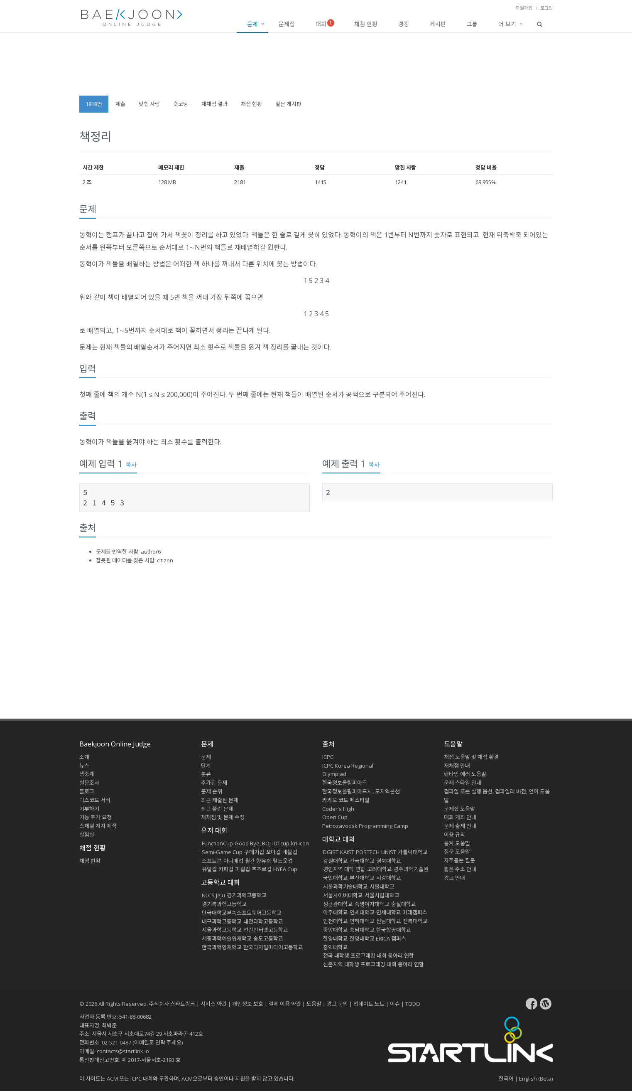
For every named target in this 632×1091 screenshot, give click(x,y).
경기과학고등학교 (247, 895)
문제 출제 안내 (460, 826)
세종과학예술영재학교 (227, 938)
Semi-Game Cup (222, 852)
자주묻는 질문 (459, 860)
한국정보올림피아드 (344, 782)
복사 (131, 464)
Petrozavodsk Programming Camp (365, 826)
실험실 (86, 834)
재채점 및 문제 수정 (223, 817)
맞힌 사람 (149, 104)
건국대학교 (362, 860)
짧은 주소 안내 (460, 869)
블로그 (86, 791)
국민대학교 (335, 878)
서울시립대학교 (382, 895)
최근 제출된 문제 (219, 800)
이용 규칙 (454, 834)
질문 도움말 (457, 851)
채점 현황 (365, 24)
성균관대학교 (338, 904)
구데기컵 (254, 852)
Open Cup (335, 817)
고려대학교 (379, 869)
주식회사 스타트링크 (172, 1003)
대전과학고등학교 (263, 921)
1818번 (94, 104)
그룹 (472, 24)
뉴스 (84, 765)
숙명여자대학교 (372, 904)
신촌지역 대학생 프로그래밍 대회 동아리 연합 (373, 964)
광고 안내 (454, 878)
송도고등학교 (268, 938)
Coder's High (338, 809)
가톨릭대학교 (413, 852)
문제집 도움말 (459, 809)
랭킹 (403, 24)
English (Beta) (536, 1078)
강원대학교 (335, 860)
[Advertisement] (316, 68)
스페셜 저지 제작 (98, 826)
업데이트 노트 (369, 1003)
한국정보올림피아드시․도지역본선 (361, 791)
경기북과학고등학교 (224, 904)
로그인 (546, 8)
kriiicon (300, 843)
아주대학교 (335, 912)
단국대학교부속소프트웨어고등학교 (242, 912)
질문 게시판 (288, 104)
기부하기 (89, 809)
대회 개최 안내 (460, 817)
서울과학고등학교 (222, 929)
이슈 (395, 1003)
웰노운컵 (283, 860)
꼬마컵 (273, 852)
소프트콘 (212, 860)
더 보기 (507, 24)
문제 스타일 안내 (462, 782)
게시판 (438, 24)
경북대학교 (388, 860)
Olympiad (334, 774)
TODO (412, 1003)
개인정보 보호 (247, 1003)
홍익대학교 (335, 947)
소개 (84, 757)
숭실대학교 (403, 904)
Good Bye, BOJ (253, 843)
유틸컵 (209, 869)
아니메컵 (233, 860)
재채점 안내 (457, 765)
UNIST (388, 852)
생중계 (86, 774)
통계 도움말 (457, 843)
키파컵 (225, 869)
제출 (120, 104)
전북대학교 (415, 921)
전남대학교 (388, 921)
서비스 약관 (214, 1003)
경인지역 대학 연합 (344, 869)
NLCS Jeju (213, 895)
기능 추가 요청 (95, 817)
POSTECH (368, 852)
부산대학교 (362, 878)
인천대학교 (335, 921)
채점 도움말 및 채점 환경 (471, 757)
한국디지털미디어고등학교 (273, 947)
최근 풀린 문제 (217, 809)
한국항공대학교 (393, 929)
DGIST (330, 852)
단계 (206, 765)
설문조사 (89, 782)
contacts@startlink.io (123, 1051)
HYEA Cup (285, 869)
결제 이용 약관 (285, 1003)
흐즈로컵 (262, 869)
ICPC (327, 757)
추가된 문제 (214, 782)
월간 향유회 (258, 860)
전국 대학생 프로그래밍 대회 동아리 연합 (368, 955)
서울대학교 (382, 886)
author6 (151, 551)
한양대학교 (335, 938)
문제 (252, 24)
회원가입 (524, 8)
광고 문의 (337, 1003)
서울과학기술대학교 (345, 886)
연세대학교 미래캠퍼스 (401, 912)
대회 (325, 23)
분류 (206, 774)
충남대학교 (362, 929)
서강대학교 (388, 878)
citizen (165, 560)
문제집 (287, 24)
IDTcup (280, 843)
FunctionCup (217, 843)
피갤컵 (242, 869)
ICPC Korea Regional (347, 765)
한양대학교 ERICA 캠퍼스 (378, 938)
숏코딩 (180, 104)
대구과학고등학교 (222, 921)
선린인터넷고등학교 (265, 929)
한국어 (506, 1078)
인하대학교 (362, 921)
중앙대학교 (335, 929)
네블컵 (289, 852)
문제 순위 (211, 791)
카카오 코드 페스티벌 (346, 800)
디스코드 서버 (94, 800)
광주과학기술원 (411, 869)
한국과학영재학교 (222, 947)
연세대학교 (362, 912)
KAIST (347, 852)
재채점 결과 (214, 104)
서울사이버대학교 (343, 895)
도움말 (453, 744)
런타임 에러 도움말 (465, 774)
